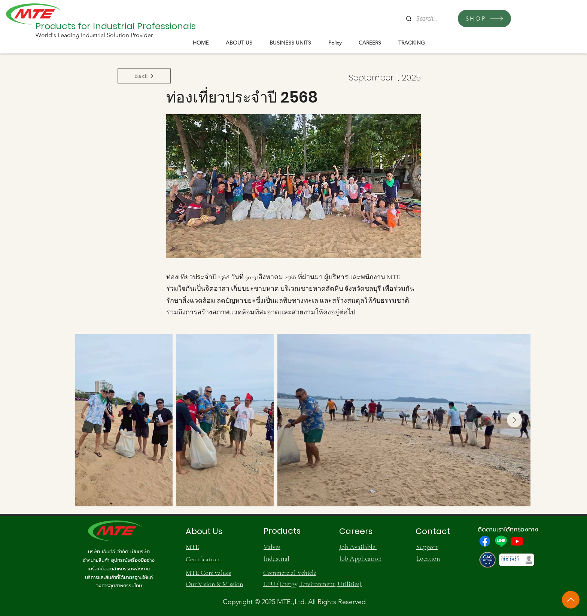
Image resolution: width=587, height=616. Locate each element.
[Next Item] (514, 419)
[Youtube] (517, 541)
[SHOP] (484, 18)
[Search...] (427, 18)
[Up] (571, 600)
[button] (239, 42)
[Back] (144, 75)
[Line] (501, 541)
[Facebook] (485, 541)
